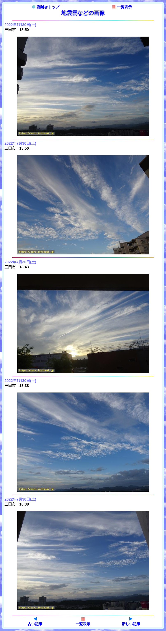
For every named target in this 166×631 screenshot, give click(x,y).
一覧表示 (122, 7)
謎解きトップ (45, 7)
